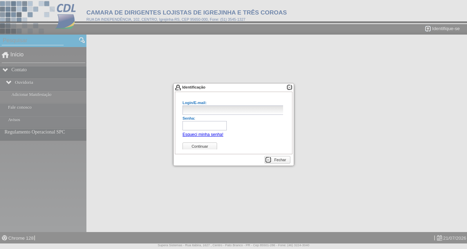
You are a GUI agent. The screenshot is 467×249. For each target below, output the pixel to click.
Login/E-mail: (195, 103)
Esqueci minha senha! (203, 134)
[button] (203, 134)
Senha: (189, 118)
